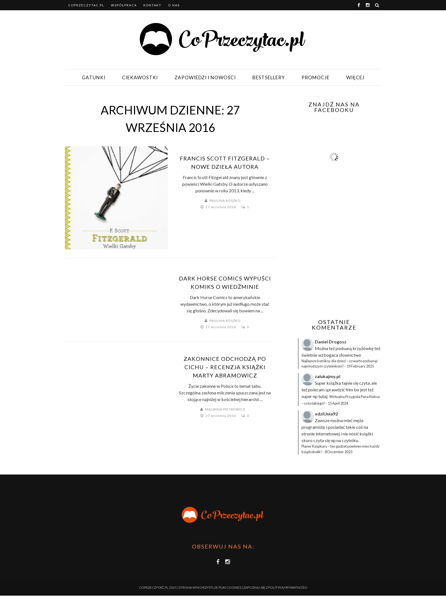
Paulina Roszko (225, 200)
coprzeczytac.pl (86, 5)
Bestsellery (268, 77)
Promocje (315, 77)
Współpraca (124, 5)
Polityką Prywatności (287, 587)
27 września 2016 (221, 207)
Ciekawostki (140, 77)
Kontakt (152, 5)
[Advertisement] (333, 265)
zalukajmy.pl (327, 376)
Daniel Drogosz (330, 341)
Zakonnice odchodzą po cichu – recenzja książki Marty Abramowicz (225, 367)
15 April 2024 (338, 403)
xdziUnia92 (326, 413)
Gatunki (93, 77)
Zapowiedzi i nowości (205, 77)
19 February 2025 (360, 366)
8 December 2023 (338, 452)
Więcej (355, 77)
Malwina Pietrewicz (225, 409)
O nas (174, 5)
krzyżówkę (363, 348)
